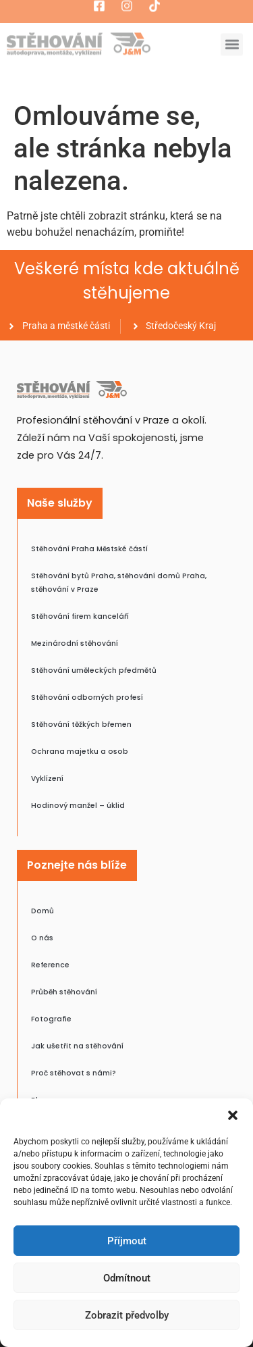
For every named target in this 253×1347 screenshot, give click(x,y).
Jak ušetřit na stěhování (77, 1046)
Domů (42, 911)
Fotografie (51, 1019)
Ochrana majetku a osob (79, 751)
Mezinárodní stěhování (74, 643)
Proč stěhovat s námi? (73, 1073)
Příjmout (126, 1241)
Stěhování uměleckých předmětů (94, 670)
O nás (42, 938)
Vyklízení (47, 778)
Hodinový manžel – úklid (78, 805)
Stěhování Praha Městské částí (89, 549)
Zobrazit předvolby (127, 1315)
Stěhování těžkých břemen (81, 724)
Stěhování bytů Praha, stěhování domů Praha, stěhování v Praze (118, 582)
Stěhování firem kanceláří (80, 616)
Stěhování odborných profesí (87, 697)
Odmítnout (126, 1278)
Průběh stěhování (64, 992)
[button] (233, 1115)
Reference (50, 965)
